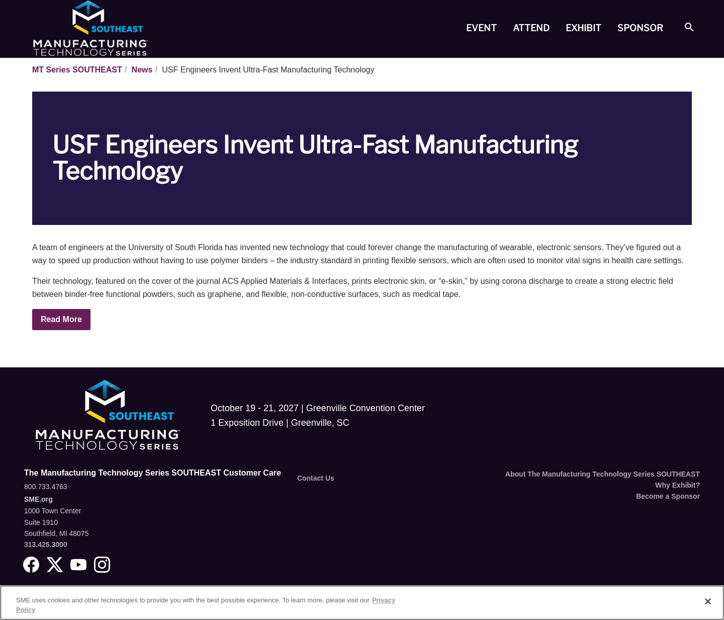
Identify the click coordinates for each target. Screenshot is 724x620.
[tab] (481, 28)
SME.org (38, 499)
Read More (61, 319)
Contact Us (315, 478)
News (142, 69)
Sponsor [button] (640, 28)
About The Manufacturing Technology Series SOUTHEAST (602, 474)
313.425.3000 (45, 544)
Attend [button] (531, 28)
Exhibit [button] (583, 28)
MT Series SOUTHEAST (77, 69)
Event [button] (481, 28)
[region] (362, 602)
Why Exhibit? (677, 485)
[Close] (708, 601)
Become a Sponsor (668, 496)
